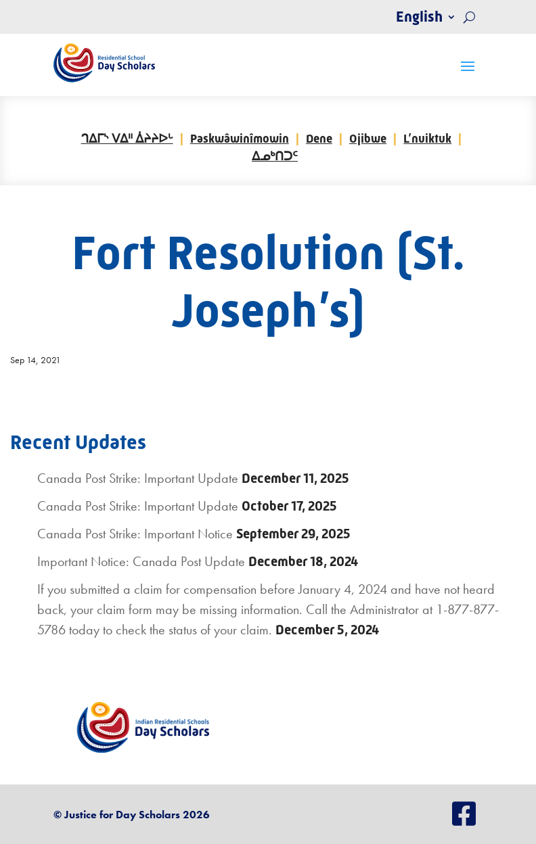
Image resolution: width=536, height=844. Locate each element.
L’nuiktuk (427, 138)
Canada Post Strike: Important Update (137, 478)
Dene (319, 138)
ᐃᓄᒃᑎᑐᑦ (275, 156)
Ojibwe (367, 138)
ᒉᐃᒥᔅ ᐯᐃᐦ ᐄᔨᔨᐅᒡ (127, 138)
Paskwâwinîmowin (239, 138)
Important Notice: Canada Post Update (141, 561)
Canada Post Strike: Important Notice (135, 533)
